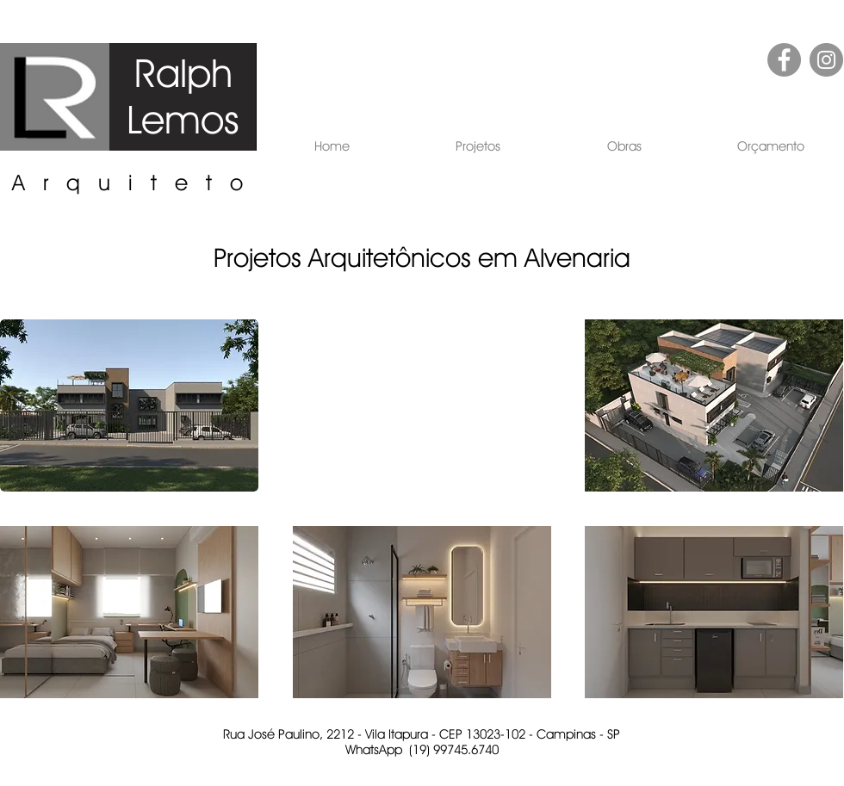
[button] (478, 146)
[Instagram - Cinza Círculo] (826, 60)
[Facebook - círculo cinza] (784, 60)
